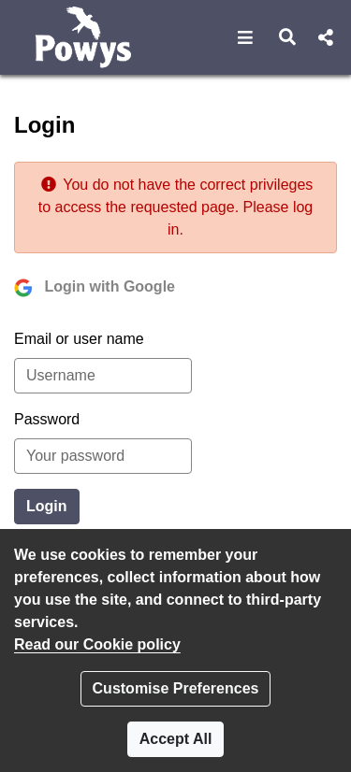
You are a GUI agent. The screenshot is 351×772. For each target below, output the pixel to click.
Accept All (175, 739)
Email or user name (79, 339)
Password (47, 419)
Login (46, 506)
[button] (245, 37)
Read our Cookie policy (97, 644)
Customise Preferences (176, 688)
